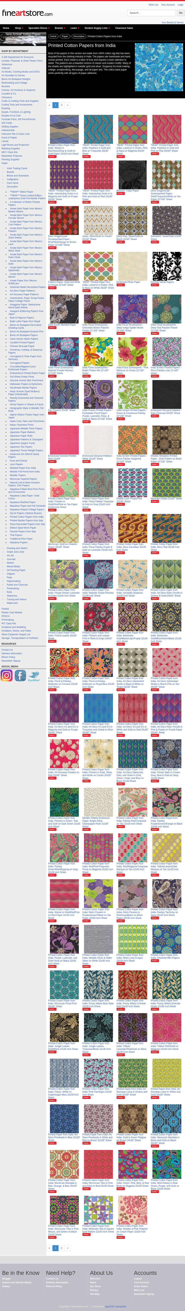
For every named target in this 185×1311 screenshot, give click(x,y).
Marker (10, 562)
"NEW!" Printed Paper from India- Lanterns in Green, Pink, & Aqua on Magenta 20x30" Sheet (132, 149)
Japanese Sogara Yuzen (22, 443)
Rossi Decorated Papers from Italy (27, 524)
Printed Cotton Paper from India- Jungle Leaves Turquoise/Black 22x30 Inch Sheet (96, 1047)
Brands (59, 28)
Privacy (94, 1290)
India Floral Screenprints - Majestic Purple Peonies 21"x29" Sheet (61, 370)
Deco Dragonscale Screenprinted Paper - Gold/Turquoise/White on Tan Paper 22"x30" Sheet (166, 195)
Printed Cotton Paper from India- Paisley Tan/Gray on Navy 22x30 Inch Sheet (164, 912)
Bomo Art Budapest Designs (16, 79)
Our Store (95, 1286)
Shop (18, 28)
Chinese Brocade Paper (22, 346)
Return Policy (8, 657)
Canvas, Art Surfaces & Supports (18, 90)
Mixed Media (13, 566)
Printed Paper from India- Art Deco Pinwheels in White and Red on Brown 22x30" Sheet (97, 1137)
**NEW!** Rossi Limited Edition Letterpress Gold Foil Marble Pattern (26, 197)
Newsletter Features (12, 156)
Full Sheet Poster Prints (22, 376)
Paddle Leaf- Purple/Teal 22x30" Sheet (129, 500)
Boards (10, 172)
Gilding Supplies (10, 126)
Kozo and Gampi (18, 460)
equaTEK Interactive (115, 1306)
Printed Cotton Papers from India (27, 517)
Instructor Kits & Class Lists (16, 134)
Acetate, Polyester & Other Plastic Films (22, 60)
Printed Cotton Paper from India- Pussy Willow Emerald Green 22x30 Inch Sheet (165, 1003)
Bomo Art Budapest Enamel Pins (26, 331)
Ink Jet (10, 555)
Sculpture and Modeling (14, 627)
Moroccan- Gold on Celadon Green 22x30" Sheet (62, 545)
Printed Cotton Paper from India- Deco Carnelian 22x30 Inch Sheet (131, 547)
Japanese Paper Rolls (21, 435)
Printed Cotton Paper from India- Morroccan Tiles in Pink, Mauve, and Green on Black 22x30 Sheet (63, 1230)
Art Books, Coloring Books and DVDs (21, 71)
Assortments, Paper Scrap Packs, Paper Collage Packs (26, 299)
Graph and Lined (15, 552)
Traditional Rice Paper (21, 538)
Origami (11, 573)
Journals (11, 559)
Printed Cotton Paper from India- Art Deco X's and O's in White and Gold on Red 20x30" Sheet (132, 728)
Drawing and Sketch (17, 548)
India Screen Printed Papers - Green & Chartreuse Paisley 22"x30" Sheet (132, 413)
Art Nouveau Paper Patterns (24, 294)
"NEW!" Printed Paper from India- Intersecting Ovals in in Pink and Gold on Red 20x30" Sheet (97, 195)
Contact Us (7, 649)
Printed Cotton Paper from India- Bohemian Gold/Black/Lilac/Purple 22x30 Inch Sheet (132, 637)
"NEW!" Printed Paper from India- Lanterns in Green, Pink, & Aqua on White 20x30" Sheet (98, 285)
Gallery (6, 1286)
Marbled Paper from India (23, 468)
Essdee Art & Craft (11, 115)
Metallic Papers (18, 475)
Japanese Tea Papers (21, 446)
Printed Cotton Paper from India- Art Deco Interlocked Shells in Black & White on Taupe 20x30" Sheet (130, 682)
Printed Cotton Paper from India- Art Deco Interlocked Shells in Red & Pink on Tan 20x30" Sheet (165, 682)
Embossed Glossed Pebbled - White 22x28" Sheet (97, 457)
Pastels (5, 608)
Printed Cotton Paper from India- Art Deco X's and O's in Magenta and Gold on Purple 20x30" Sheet (63, 728)
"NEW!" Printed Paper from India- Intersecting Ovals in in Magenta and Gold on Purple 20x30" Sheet (63, 195)
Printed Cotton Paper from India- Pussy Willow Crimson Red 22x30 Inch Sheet (131, 1003)
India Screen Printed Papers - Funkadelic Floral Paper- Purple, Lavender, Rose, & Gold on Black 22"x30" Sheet (97, 414)
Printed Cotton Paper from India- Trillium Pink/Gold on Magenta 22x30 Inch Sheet (164, 1046)
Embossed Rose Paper (128, 282)
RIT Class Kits (9, 623)
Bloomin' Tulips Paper (128, 190)
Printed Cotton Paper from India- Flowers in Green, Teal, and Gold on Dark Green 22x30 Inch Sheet (64, 822)
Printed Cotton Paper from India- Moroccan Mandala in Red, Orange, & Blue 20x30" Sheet (62, 1184)
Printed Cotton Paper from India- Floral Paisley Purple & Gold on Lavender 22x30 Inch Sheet (97, 548)
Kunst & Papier (9, 137)
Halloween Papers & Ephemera (26, 384)
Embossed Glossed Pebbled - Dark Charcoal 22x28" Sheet (166, 411)
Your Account (168, 4)
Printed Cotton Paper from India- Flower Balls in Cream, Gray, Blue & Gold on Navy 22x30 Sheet (166, 774)
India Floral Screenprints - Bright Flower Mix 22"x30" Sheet (95, 370)
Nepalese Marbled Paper (22, 502)
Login (180, 4)
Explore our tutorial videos (16, 1282)
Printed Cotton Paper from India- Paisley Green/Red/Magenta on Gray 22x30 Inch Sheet (63, 868)
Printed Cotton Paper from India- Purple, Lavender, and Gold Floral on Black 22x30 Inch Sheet (62, 959)
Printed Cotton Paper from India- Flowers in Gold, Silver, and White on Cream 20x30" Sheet (97, 774)
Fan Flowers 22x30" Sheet (61, 410)
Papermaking (13, 581)
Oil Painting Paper (16, 570)
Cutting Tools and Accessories (17, 104)
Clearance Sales (124, 28)
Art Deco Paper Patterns (22, 290)
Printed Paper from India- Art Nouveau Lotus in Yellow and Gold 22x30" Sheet (166, 1092)
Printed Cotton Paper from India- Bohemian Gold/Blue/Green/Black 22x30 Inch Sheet (166, 637)
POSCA (6, 616)
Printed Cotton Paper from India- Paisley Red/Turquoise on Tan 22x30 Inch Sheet (131, 821)
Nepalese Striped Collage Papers (27, 509)
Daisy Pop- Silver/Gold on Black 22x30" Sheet (130, 238)
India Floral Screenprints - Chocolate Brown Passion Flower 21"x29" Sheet (95, 327)
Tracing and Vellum (16, 599)
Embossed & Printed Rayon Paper (27, 373)
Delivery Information (12, 653)
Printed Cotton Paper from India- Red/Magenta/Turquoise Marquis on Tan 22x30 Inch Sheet (132, 868)
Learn (74, 28)
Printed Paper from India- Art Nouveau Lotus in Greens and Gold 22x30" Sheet (132, 1092)
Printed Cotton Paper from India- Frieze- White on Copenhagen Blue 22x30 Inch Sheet (63, 1093)
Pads (9, 577)
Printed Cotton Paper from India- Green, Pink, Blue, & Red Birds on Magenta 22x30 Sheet (133, 1183)
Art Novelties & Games (13, 75)
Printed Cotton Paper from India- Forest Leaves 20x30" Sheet (62, 635)
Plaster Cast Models (12, 612)
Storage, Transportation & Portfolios (20, 638)
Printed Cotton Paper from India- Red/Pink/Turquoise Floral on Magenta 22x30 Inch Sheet (97, 868)
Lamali (5, 141)
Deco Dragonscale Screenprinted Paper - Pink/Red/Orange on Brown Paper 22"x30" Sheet (62, 240)
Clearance (7, 97)
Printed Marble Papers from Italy (26, 520)
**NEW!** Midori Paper (21, 192)
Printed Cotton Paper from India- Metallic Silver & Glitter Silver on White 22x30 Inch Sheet (97, 959)
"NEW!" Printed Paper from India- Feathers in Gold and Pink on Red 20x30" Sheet (165, 148)
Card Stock (12, 183)
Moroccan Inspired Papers (23, 479)
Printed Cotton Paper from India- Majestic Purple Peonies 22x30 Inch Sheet (98, 593)
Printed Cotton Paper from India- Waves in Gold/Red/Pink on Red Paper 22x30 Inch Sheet (64, 913)
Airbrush (6, 68)
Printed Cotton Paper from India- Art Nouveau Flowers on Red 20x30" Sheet (63, 772)
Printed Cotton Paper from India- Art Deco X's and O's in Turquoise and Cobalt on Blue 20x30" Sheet (97, 728)
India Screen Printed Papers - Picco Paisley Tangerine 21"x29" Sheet (132, 459)
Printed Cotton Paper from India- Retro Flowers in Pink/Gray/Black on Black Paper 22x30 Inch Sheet (130, 913)
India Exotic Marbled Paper (62, 324)
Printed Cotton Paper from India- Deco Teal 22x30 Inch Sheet (165, 547)
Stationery (12, 595)
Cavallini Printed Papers (22, 342)
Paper (5, 163)
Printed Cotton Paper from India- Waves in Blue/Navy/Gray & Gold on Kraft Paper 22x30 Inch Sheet (63, 149)
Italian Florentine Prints (22, 425)
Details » (52, 156)
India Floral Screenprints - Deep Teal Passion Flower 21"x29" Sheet (164, 327)
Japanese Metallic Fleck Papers (26, 428)
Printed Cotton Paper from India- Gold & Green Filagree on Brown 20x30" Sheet (131, 1137)
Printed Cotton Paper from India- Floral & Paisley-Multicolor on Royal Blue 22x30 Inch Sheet (98, 682)
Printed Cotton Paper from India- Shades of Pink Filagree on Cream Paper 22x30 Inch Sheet (132, 1230)
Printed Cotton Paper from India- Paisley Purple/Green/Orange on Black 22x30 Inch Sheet (166, 822)
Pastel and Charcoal (17, 584)
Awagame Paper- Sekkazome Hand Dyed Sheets (24, 306)
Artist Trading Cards (17, 168)
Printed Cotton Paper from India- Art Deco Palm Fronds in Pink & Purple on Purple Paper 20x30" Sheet (166, 728)
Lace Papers (16, 464)
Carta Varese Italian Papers (24, 339)
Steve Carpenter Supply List (16, 634)
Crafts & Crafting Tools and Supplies (20, 101)
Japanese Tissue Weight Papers (26, 450)
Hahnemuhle (8, 130)
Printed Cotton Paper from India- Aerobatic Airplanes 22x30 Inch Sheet (130, 593)
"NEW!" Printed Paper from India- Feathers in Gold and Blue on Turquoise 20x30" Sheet (96, 149)
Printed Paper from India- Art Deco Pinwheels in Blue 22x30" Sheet (64, 1137)
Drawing (6, 108)
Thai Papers (16, 535)
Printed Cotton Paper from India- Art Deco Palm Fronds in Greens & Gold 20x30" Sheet (166, 593)
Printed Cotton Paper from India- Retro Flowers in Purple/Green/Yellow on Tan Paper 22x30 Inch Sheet (96, 913)
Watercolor (12, 603)
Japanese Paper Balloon (22, 432)
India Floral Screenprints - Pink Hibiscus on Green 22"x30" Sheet (132, 370)
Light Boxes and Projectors (15, 145)
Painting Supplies (10, 159)
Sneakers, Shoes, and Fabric (16, 630)
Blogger (6, 1278)
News (93, 1282)
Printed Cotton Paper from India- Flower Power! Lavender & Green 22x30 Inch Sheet (64, 593)
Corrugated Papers (19, 363)
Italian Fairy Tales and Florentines (27, 421)
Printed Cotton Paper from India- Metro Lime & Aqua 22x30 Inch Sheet (130, 958)
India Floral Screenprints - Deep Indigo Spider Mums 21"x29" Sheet (130, 327)
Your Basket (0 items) (172, 22)
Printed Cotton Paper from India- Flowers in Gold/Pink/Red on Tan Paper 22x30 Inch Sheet (62, 503)
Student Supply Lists (96, 28)
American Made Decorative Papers (28, 287)
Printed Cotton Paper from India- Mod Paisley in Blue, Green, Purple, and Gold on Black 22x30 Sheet (165, 1184)
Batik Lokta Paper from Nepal (25, 321)
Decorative (12, 186)
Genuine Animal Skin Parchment (26, 380)
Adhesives (7, 64)
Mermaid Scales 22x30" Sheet (166, 498)
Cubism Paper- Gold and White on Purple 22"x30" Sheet (64, 283)
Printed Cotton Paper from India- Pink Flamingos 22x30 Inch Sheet (97, 1092)
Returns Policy (54, 1286)
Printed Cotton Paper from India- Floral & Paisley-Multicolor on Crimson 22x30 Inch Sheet (62, 682)
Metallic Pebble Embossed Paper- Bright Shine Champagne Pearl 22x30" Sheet (96, 822)
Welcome (95, 1278)
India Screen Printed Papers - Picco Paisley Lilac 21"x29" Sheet (166, 370)
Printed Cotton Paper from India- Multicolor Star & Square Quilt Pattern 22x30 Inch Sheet (98, 1229)
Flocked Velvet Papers (162, 282)
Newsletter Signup (11, 660)
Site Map (94, 1294)
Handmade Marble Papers (23, 387)
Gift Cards (7, 123)
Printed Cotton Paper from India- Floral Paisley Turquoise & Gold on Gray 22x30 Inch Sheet (98, 503)
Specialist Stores (38, 28)
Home (6, 28)
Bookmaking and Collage (14, 82)
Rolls (9, 592)
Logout (138, 1278)
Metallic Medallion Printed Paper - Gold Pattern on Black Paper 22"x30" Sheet (166, 459)
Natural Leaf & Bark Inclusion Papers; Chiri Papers (24, 484)
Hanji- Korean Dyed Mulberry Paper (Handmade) (24, 393)
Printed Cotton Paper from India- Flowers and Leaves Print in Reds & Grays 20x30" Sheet (97, 637)
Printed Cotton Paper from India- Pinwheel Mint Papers (165, 956)
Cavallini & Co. (9, 93)
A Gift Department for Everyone (18, 57)
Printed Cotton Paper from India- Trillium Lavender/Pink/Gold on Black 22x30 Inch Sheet (131, 1047)
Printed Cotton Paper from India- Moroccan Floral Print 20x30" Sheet (62, 1003)
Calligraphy (12, 179)
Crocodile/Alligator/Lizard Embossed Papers (21, 368)
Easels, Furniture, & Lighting (16, 112)
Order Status (141, 1286)
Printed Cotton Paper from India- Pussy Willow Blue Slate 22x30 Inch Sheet (98, 1003)
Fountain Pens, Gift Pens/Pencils (18, 119)
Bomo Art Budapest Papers (24, 335)
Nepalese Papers (19, 542)
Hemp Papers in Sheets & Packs (26, 404)
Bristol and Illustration (18, 175)
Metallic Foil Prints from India (25, 471)
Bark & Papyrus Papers (22, 317)
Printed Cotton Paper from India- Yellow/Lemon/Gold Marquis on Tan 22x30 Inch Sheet (165, 868)
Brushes (6, 86)
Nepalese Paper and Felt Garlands (27, 506)
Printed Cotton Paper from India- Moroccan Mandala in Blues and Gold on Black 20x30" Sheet (165, 1139)
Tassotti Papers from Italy (23, 531)
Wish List (153, 4)
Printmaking (13, 588)
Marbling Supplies (11, 148)
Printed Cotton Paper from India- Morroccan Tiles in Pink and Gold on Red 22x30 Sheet (98, 1183)
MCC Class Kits (10, 152)
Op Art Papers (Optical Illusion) (26, 513)
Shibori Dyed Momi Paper (23, 527)
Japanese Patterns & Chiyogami (26, 439)
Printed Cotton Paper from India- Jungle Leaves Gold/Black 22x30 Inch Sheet (63, 1046)
